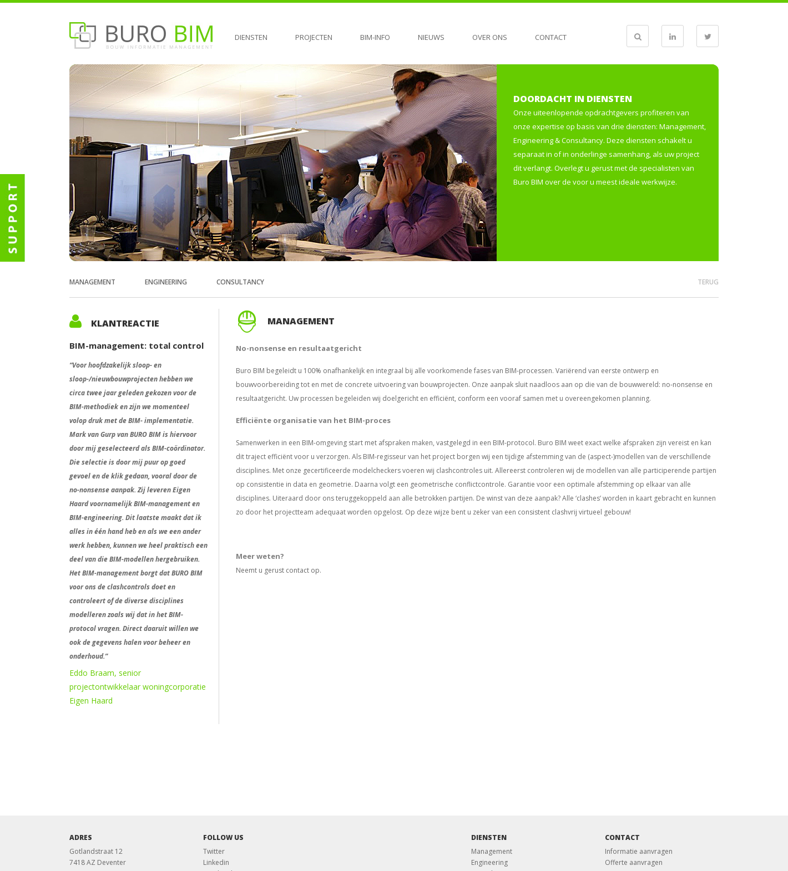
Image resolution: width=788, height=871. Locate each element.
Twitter (214, 851)
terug (708, 282)
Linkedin (216, 862)
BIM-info (375, 37)
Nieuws (431, 37)
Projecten (313, 37)
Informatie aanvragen (639, 851)
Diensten (251, 37)
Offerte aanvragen (634, 862)
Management (92, 282)
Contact (551, 37)
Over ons (489, 37)
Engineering (166, 282)
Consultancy (240, 282)
